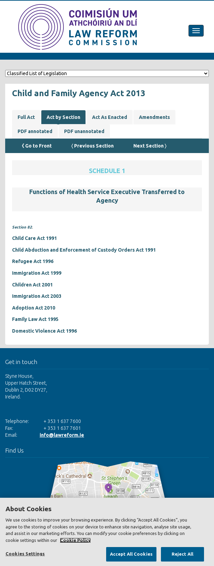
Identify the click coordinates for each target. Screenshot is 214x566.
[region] (107, 532)
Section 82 (22, 227)
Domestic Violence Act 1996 (44, 331)
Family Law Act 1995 (35, 319)
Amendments (154, 117)
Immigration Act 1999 (36, 273)
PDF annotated (35, 131)
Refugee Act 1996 (32, 261)
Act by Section (63, 117)
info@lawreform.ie (62, 435)
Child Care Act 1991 (34, 238)
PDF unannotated (84, 131)
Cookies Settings (25, 553)
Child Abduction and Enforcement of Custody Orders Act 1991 (84, 250)
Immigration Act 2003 (36, 296)
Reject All (182, 554)
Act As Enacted (109, 117)
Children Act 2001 (32, 284)
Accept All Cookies (131, 554)
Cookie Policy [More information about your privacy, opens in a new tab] (75, 540)
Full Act (26, 117)
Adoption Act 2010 (33, 308)
